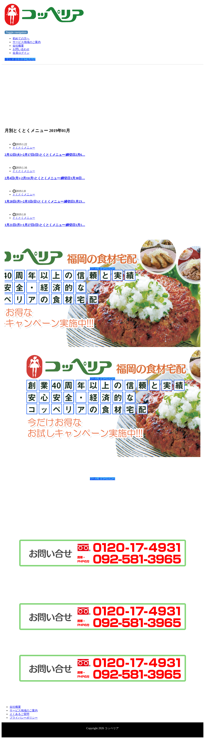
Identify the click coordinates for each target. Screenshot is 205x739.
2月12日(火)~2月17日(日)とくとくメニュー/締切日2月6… (45, 154)
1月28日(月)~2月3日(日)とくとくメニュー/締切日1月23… (45, 201)
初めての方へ (21, 38)
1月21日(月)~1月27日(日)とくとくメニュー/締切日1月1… (45, 225)
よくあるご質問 (19, 714)
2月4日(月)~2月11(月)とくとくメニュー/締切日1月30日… (45, 178)
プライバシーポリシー (24, 717)
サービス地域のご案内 (27, 42)
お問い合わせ (21, 49)
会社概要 (18, 45)
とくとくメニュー (24, 147)
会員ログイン (21, 52)
